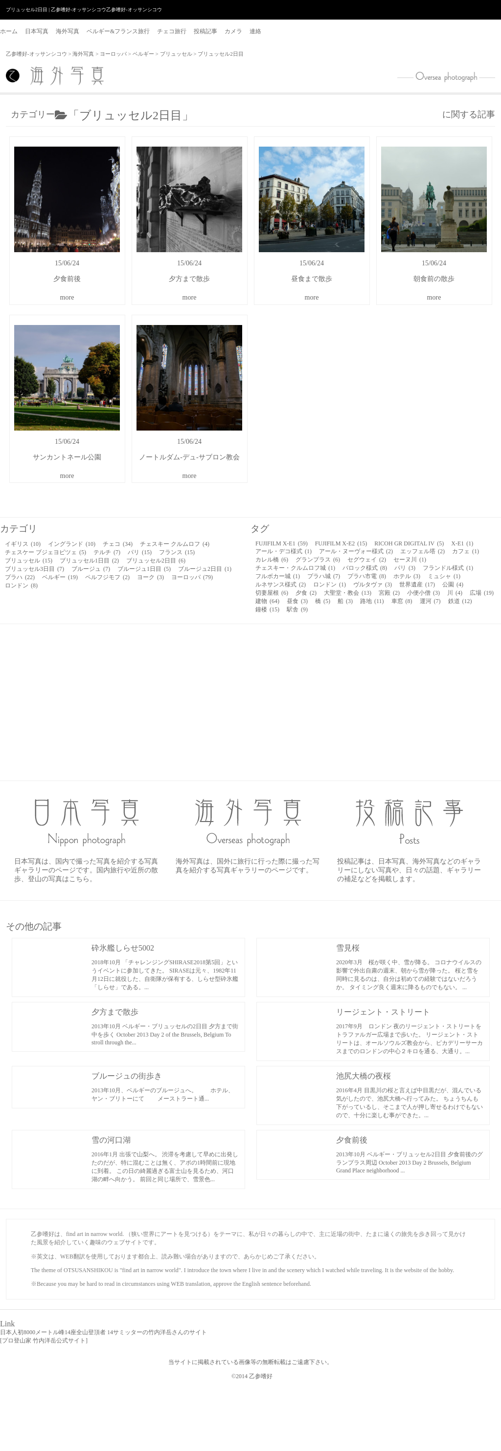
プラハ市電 (366, 576)
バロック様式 (364, 567)
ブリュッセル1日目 (89, 560)
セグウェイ (366, 559)
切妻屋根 (271, 592)
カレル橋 (271, 559)
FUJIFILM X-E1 (281, 543)
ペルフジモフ (107, 577)
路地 (372, 601)
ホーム (9, 31)
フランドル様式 (448, 567)
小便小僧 (423, 592)
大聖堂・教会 (347, 592)
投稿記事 (205, 31)
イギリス (23, 544)
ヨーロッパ (113, 54)
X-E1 (462, 543)
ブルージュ (90, 568)
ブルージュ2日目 (204, 568)
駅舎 (297, 609)
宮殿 (389, 592)
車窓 (401, 601)
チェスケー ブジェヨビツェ (45, 552)
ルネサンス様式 (280, 584)
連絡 (255, 31)
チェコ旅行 (171, 31)
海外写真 (67, 31)
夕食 (306, 592)
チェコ (118, 544)
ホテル (406, 576)
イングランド (71, 544)
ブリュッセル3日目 (34, 568)
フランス (177, 552)
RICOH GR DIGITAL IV (409, 543)
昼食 (297, 601)
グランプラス (318, 559)
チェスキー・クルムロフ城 (295, 567)
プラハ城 (323, 576)
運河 (430, 601)
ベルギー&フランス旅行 (118, 31)
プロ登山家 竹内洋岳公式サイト (44, 1340)
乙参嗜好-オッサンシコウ (36, 54)
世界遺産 (417, 584)
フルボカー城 (277, 576)
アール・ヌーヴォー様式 (356, 551)
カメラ (233, 31)
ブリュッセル (176, 54)
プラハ (20, 577)
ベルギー (143, 54)
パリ (140, 552)
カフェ (465, 551)
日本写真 (36, 31)
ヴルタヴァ (372, 584)
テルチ (106, 552)
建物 (267, 601)
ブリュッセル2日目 (155, 560)
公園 (452, 584)
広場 (482, 592)
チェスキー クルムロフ (174, 544)
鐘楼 (267, 609)
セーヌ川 (409, 559)
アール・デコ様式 (283, 551)
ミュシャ (444, 576)
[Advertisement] (250, 702)
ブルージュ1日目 (144, 568)
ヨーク (150, 577)
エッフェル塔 (422, 551)
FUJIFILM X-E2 (341, 543)
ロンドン (21, 585)
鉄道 (460, 601)
